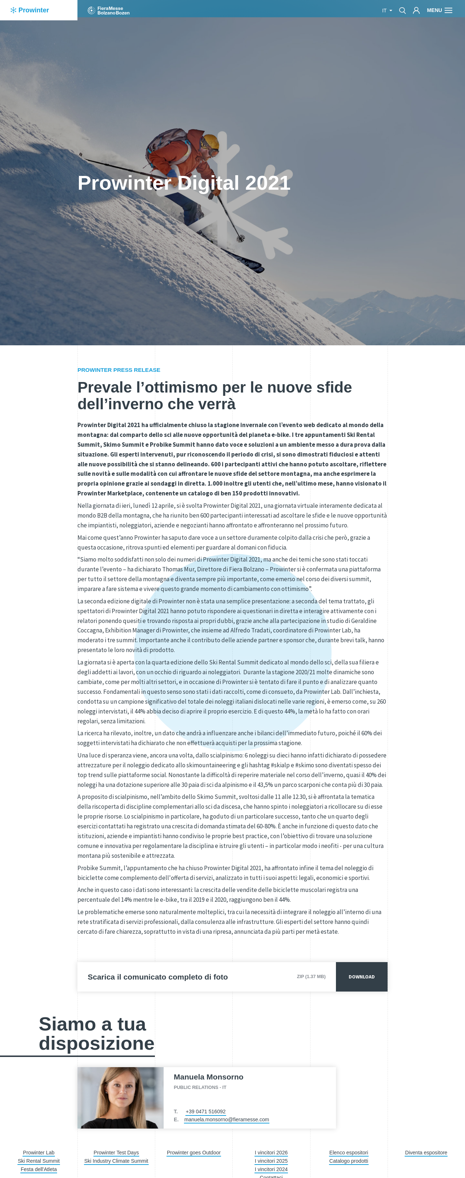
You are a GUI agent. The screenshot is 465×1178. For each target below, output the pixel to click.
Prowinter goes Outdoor (194, 1152)
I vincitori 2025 (271, 1161)
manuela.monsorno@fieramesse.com (226, 1119)
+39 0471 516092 (206, 1111)
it (385, 10)
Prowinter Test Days (116, 1152)
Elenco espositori (348, 1152)
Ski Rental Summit (39, 1161)
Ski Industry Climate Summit (116, 1161)
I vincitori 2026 (271, 1152)
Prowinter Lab (38, 1152)
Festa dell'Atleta (39, 1169)
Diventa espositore (426, 1152)
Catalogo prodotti (348, 1161)
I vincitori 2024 (271, 1169)
